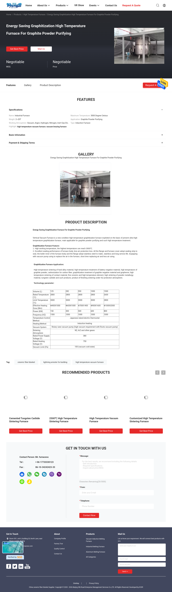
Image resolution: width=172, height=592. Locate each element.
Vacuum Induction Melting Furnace (95, 540)
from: (82, 487)
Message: (84, 456)
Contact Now (89, 515)
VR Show (79, 5)
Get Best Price (17, 49)
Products (17, 14)
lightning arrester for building (55, 362)
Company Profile (60, 539)
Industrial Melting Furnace (95, 547)
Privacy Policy (94, 583)
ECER (141, 587)
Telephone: (85, 501)
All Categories (91, 557)
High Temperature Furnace (34, 14)
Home (8, 14)
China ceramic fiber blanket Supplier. (42, 587)
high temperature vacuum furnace (90, 362)
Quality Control (59, 549)
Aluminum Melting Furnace (95, 552)
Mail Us (41, 49)
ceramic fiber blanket (26, 362)
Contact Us (58, 554)
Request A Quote (154, 85)
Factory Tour (58, 544)
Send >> (125, 571)
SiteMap (76, 583)
